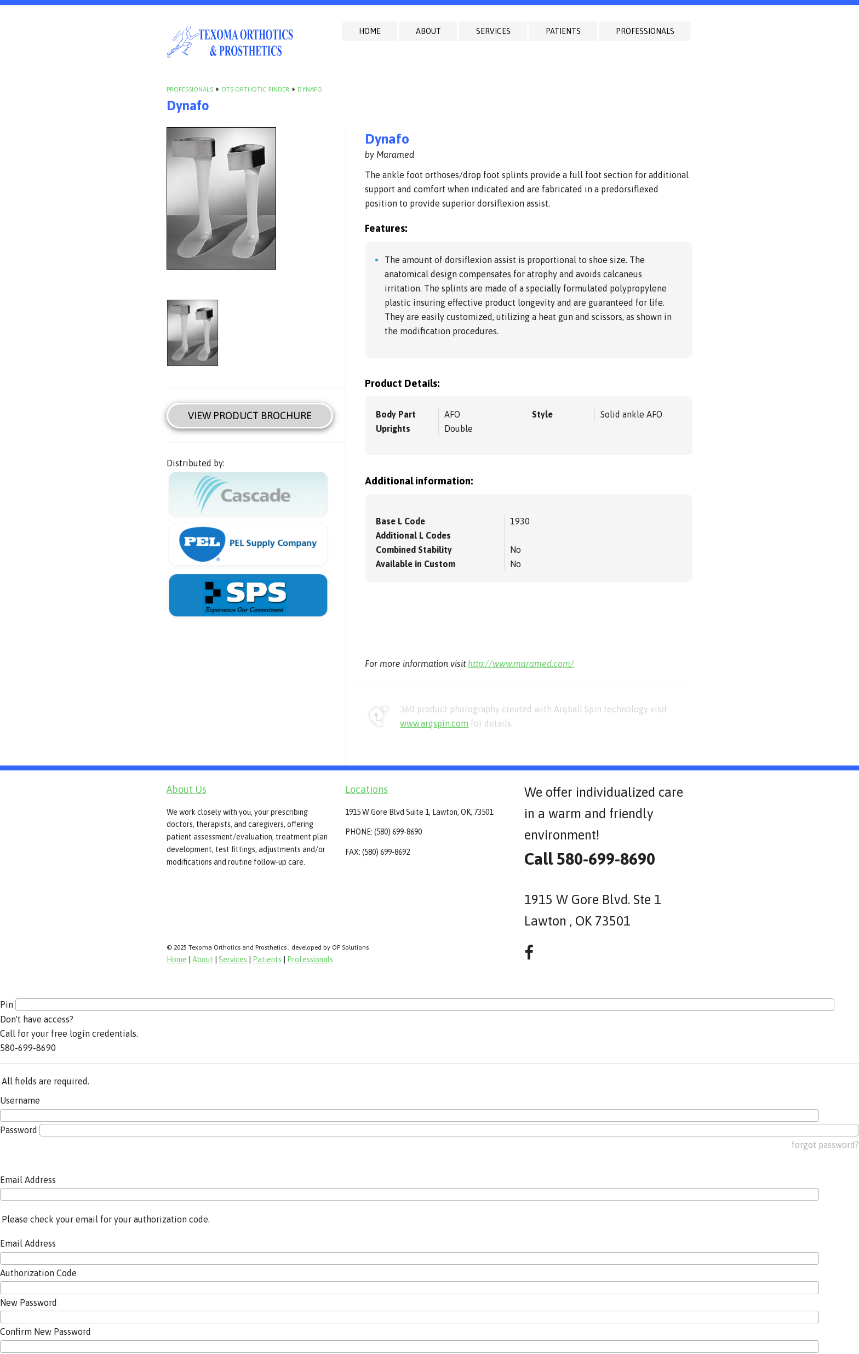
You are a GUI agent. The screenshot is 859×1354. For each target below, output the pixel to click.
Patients (563, 31)
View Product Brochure (250, 415)
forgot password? (825, 1145)
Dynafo (309, 89)
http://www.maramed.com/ (521, 664)
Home (370, 31)
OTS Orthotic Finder (255, 89)
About (428, 31)
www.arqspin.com (434, 723)
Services (493, 31)
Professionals (645, 31)
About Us (187, 789)
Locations (366, 789)
